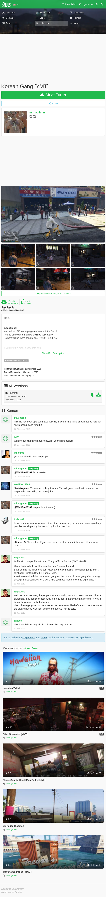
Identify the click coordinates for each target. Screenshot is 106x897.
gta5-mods (20, 417)
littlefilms (19, 452)
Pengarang (33, 469)
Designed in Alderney (12, 889)
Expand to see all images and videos (53, 293)
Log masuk (29, 637)
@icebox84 (20, 542)
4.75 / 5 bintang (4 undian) (12, 310)
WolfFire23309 (22, 484)
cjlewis (18, 620)
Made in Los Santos (11, 892)
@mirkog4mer (22, 488)
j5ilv (16, 437)
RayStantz (19, 557)
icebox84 (19, 519)
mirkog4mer (37, 112)
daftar (44, 637)
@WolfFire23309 (23, 472)
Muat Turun (53, 95)
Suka (29, 303)
